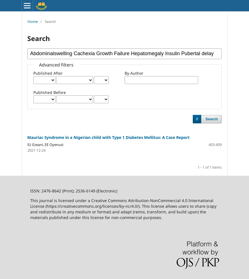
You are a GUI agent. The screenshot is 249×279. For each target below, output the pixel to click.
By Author (134, 73)
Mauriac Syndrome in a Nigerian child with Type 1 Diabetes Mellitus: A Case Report (108, 137)
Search (211, 119)
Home (32, 21)
